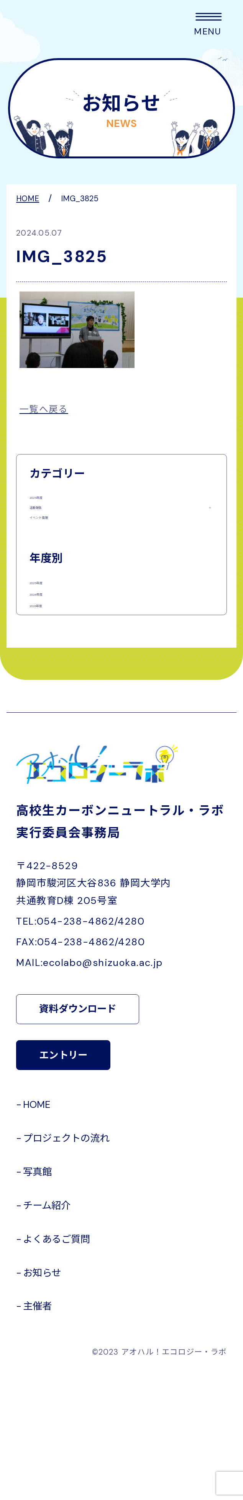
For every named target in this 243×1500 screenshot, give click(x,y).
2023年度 (50, 715)
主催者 (37, 1433)
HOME (36, 1231)
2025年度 (50, 501)
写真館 (37, 1299)
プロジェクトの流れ (66, 1265)
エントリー (63, 1182)
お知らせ (42, 1400)
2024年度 (50, 681)
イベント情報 (57, 561)
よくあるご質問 (56, 1366)
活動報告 (48, 531)
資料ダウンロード (77, 1136)
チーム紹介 (47, 1332)
